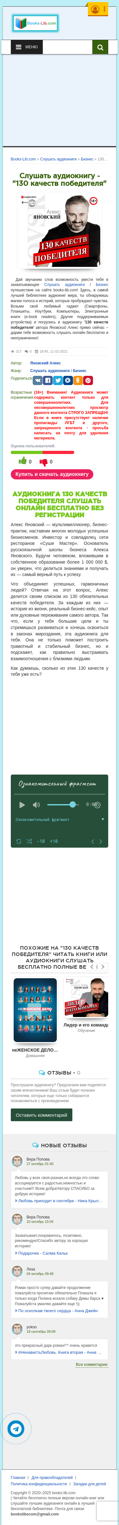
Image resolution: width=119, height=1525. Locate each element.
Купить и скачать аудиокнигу (52, 474)
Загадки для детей (89, 1484)
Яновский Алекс (45, 363)
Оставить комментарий (41, 1115)
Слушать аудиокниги (64, 284)
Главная (18, 1477)
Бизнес (102, 284)
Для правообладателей (52, 1477)
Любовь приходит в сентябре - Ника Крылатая (59, 1200)
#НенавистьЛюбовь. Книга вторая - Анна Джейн (59, 1352)
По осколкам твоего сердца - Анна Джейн (56, 1310)
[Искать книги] (100, 47)
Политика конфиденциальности (39, 1484)
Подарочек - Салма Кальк (41, 1253)
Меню (27, 47)
